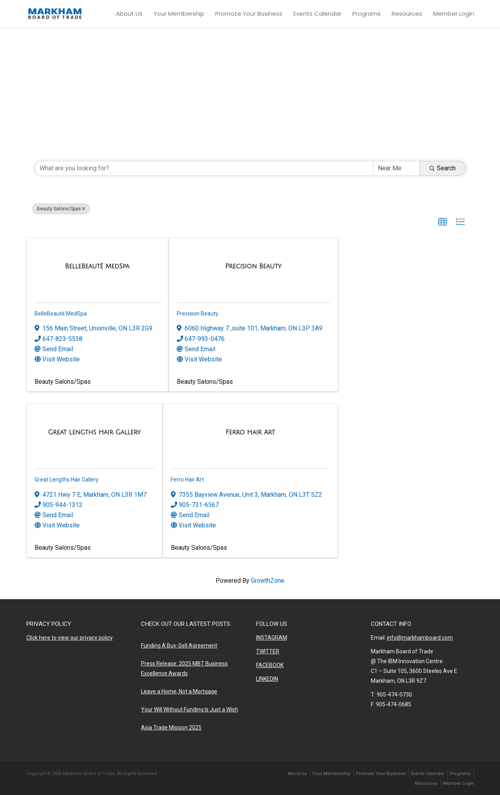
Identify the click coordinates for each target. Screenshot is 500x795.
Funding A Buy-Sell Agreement (179, 645)
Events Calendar (317, 13)
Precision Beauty (197, 313)
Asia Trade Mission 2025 (171, 727)
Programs (366, 13)
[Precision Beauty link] (253, 266)
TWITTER (267, 651)
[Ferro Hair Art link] (250, 432)
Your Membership (179, 13)
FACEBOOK (270, 665)
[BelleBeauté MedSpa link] (97, 266)
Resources (407, 13)
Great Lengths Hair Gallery (67, 479)
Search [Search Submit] (443, 168)
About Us (129, 13)
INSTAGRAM (271, 638)
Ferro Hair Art (187, 479)
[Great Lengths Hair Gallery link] (94, 432)
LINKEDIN (267, 679)
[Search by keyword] (204, 168)
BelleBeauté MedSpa (61, 313)
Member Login (453, 13)
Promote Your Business (248, 13)
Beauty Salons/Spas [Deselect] (61, 209)
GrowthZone (267, 580)
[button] (443, 222)
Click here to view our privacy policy (69, 638)
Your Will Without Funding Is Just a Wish (189, 709)
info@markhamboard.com (420, 638)
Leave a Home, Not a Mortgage (179, 691)
